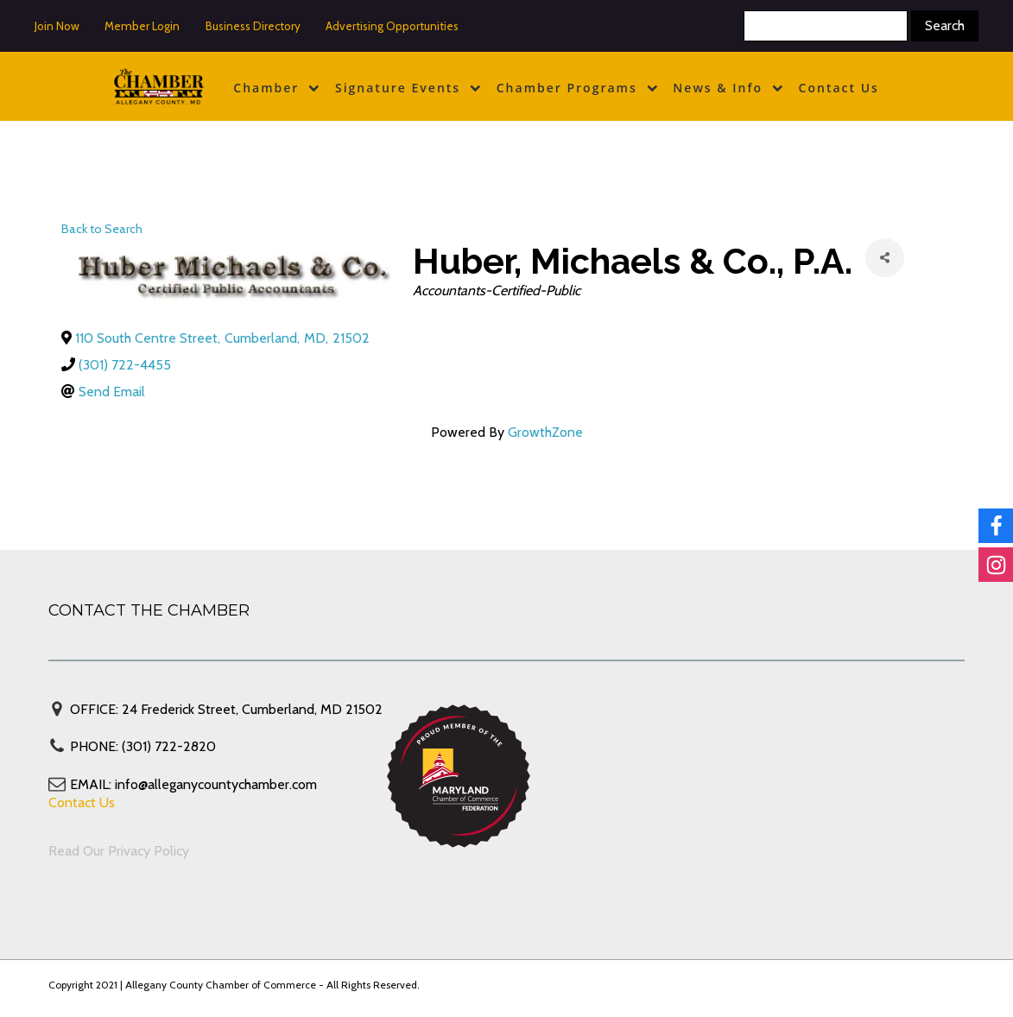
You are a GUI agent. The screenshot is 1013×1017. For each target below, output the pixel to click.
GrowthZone (545, 432)
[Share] (884, 257)
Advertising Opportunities (392, 26)
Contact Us (839, 87)
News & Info (727, 87)
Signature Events (408, 87)
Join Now (57, 26)
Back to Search (101, 229)
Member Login (142, 26)
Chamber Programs (577, 87)
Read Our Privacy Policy (118, 851)
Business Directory (253, 26)
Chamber (276, 87)
